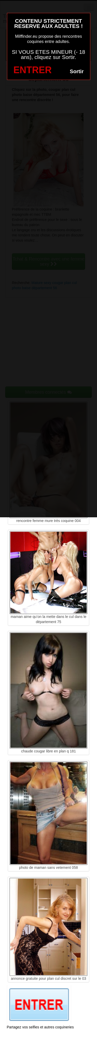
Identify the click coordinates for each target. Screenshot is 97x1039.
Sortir (77, 71)
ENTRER (32, 70)
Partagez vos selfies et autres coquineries (40, 1027)
